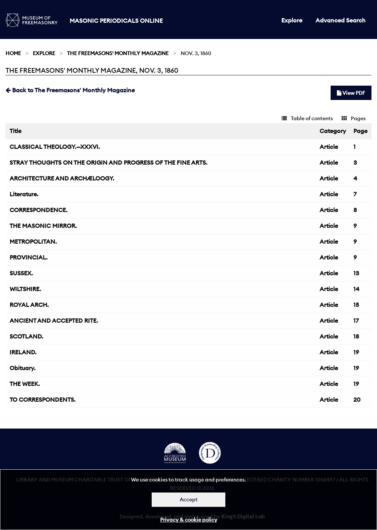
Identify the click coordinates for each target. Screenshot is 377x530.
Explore (291, 20)
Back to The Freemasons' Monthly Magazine (70, 90)
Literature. (24, 194)
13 (356, 273)
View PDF (351, 93)
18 (356, 336)
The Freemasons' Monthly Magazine (118, 53)
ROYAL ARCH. (29, 304)
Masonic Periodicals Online (116, 20)
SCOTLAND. (26, 336)
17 (356, 320)
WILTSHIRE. (25, 289)
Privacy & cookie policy (188, 519)
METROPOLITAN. (33, 241)
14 (356, 289)
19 (356, 352)
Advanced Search (341, 20)
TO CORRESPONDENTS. (42, 399)
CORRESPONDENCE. (38, 210)
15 (356, 304)
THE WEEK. (25, 383)
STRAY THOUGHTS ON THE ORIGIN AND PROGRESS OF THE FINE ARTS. (108, 162)
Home (13, 53)
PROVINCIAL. (28, 257)
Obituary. (22, 368)
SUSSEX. (21, 273)
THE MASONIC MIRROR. (43, 225)
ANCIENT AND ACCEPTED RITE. (54, 320)
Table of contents (307, 118)
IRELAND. (23, 352)
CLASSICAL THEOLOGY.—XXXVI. (55, 146)
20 (356, 399)
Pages (354, 118)
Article (329, 146)
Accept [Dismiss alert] (189, 499)
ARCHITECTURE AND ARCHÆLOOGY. (62, 178)
